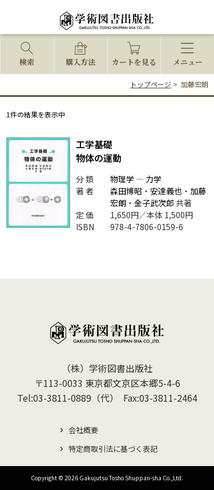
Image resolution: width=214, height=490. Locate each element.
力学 (153, 179)
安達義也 (166, 191)
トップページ (150, 84)
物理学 (122, 179)
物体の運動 (99, 151)
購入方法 (80, 61)
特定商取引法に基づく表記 (113, 448)
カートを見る (134, 61)
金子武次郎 (154, 203)
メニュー (188, 61)
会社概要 (83, 429)
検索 (26, 61)
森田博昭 (126, 191)
